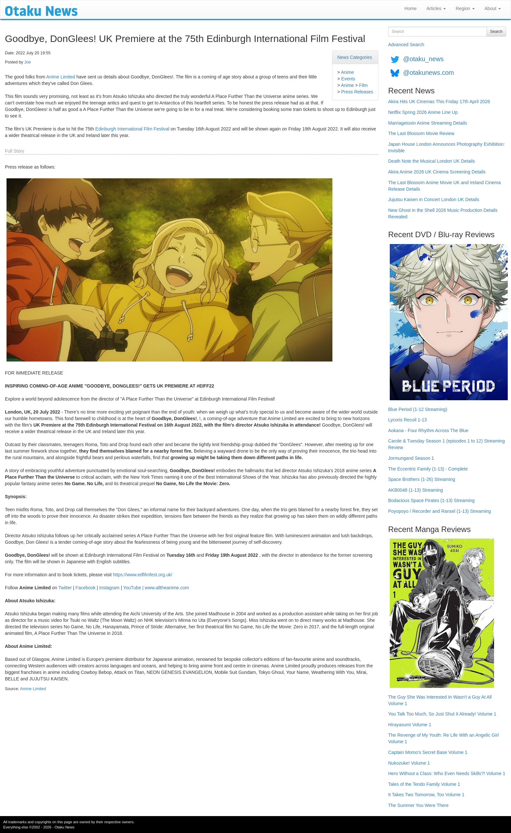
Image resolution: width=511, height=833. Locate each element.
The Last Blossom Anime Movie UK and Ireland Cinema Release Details (444, 186)
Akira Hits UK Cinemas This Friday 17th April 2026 (439, 101)
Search (496, 31)
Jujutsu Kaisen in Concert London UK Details (433, 199)
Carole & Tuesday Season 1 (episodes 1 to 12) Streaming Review (446, 444)
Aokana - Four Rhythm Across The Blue (428, 430)
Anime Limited (60, 76)
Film (363, 85)
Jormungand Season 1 (411, 458)
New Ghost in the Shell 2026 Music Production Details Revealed (442, 213)
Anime (347, 72)
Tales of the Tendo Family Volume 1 (424, 784)
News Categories (354, 57)
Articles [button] (436, 8)
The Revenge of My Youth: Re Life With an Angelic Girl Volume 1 (443, 738)
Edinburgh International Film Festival (132, 128)
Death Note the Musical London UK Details (431, 161)
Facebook (85, 587)
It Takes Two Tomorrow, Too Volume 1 (426, 794)
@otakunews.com (428, 72)
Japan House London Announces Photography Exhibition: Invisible (446, 147)
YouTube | (134, 587)
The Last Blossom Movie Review (421, 133)
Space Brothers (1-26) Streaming (421, 479)
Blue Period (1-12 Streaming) (417, 409)
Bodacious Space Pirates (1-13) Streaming (431, 500)
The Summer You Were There (418, 805)
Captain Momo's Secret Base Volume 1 (427, 752)
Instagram (109, 587)
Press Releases (357, 91)
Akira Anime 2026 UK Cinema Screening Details (437, 171)
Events (348, 78)
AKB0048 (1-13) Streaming (415, 490)
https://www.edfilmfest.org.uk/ (142, 574)
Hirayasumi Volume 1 (409, 724)
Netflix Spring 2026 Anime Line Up (423, 112)
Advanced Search (406, 44)
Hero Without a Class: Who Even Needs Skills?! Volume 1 (446, 773)
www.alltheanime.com (167, 587)
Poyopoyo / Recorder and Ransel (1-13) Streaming (439, 511)
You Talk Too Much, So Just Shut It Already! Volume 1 (442, 714)
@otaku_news (423, 58)
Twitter (65, 587)
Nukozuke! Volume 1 (409, 763)
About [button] (493, 8)
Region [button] (465, 8)
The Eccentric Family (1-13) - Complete (428, 468)
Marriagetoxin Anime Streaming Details (427, 123)
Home (410, 8)
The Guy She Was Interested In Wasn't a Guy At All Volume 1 (440, 700)
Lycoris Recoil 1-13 (407, 419)
